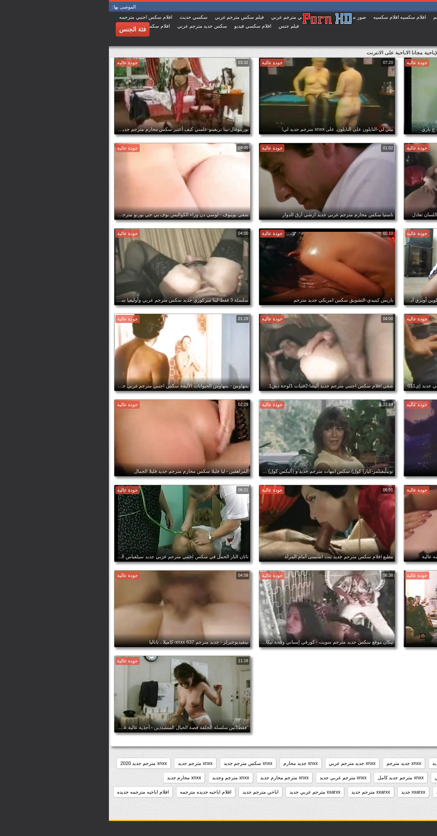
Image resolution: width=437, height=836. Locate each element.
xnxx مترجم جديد (86, 763)
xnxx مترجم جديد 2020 (34, 763)
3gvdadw (419, 763)
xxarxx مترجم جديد (261, 792)
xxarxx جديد (304, 792)
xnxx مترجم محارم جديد (175, 777)
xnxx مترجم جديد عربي (349, 777)
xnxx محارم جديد (75, 777)
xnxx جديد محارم (191, 763)
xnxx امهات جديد (340, 763)
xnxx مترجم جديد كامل (292, 777)
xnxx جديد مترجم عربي (243, 763)
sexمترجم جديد (383, 763)
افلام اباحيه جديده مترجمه (97, 792)
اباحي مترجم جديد (151, 792)
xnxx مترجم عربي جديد (234, 777)
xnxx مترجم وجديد (121, 777)
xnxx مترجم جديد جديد (406, 777)
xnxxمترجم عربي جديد (406, 792)
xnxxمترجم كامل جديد (349, 792)
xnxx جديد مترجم (295, 763)
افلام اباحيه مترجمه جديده (34, 792)
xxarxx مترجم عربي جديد (206, 792)
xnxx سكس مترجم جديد (139, 763)
